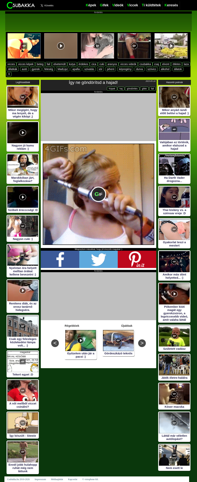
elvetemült (59, 64)
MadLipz (63, 69)
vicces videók (128, 64)
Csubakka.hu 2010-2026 (18, 479)
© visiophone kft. (90, 479)
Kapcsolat (72, 479)
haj (121, 88)
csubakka (145, 64)
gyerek (36, 69)
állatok (178, 69)
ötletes (176, 64)
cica (93, 64)
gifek (144, 88)
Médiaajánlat (57, 479)
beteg (40, 64)
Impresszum (40, 479)
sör (100, 69)
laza (186, 64)
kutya (72, 64)
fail (48, 64)
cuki (101, 64)
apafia (76, 69)
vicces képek (25, 64)
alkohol (165, 69)
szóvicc (152, 69)
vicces (11, 64)
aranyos (112, 64)
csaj (156, 64)
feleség (48, 69)
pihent (110, 69)
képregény (125, 69)
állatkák (12, 69)
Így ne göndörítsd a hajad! (93, 82)
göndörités (132, 88)
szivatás (89, 69)
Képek (112, 88)
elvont (165, 64)
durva (139, 69)
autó (24, 69)
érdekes (83, 64)
